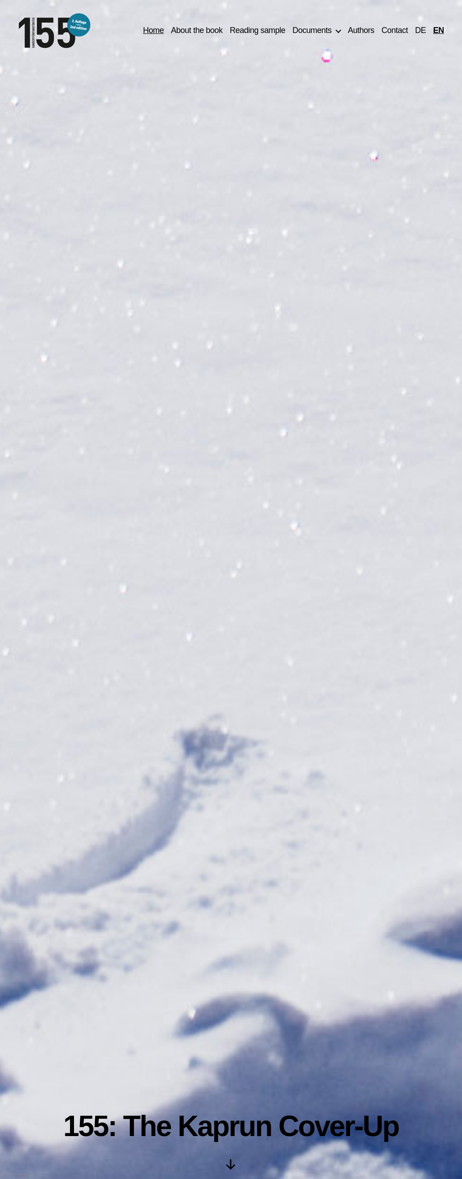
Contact (394, 32)
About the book (196, 32)
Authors (361, 32)
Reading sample (257, 32)
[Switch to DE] (420, 33)
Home (153, 32)
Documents (312, 32)
